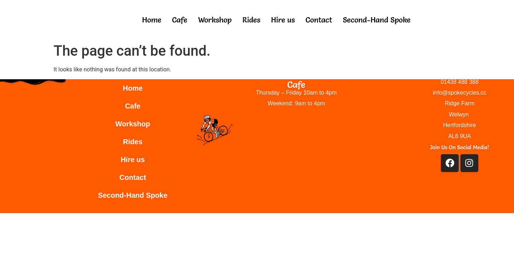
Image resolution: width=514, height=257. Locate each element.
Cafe (179, 19)
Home (151, 19)
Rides (251, 19)
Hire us (283, 19)
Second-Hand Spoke (376, 19)
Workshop (215, 19)
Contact (319, 19)
